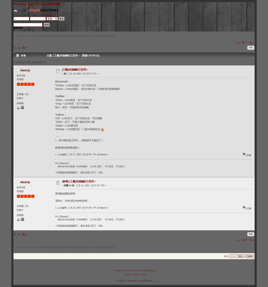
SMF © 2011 (133, 270)
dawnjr (25, 70)
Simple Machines (148, 270)
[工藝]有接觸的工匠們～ (75, 69)
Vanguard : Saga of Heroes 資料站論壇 (36, 4)
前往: (226, 256)
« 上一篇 (240, 42)
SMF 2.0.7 (120, 270)
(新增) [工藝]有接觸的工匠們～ (79, 181)
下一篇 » (249, 42)
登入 (36, 15)
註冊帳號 (46, 15)
